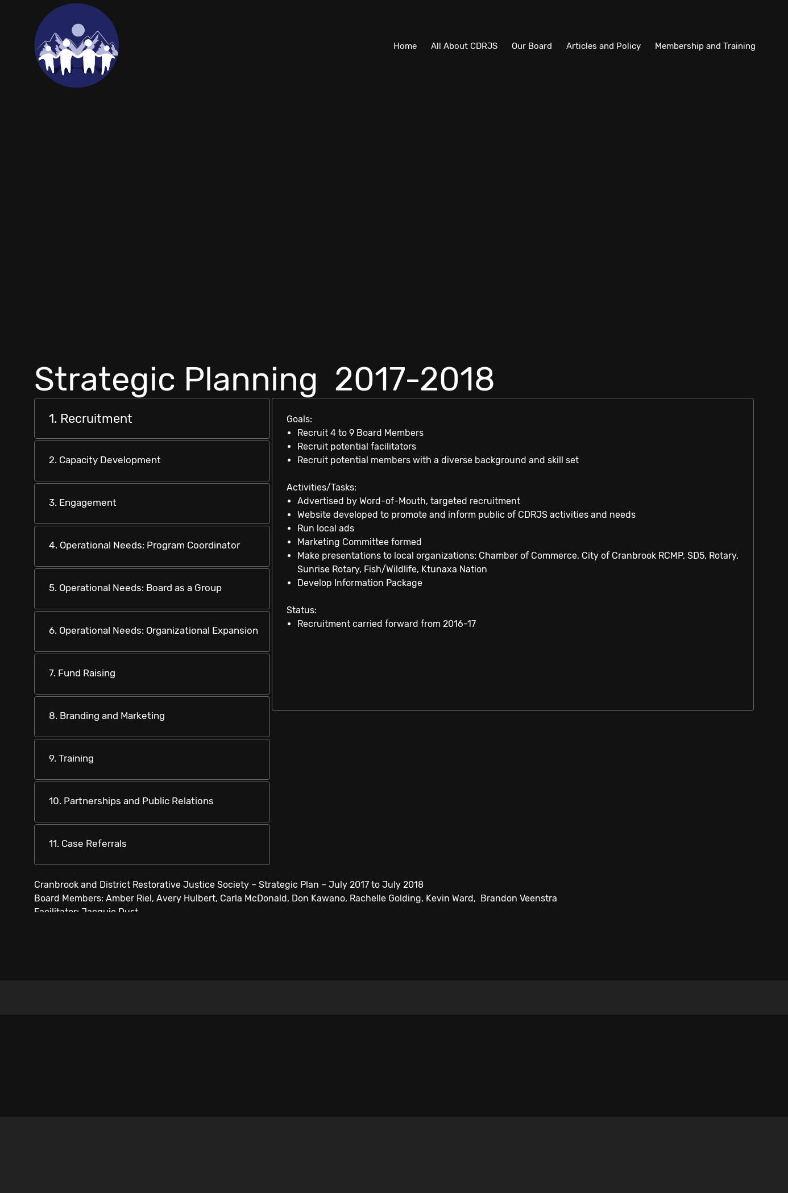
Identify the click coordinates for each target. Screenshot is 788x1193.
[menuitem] (405, 45)
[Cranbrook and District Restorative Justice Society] (76, 45)
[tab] (152, 418)
